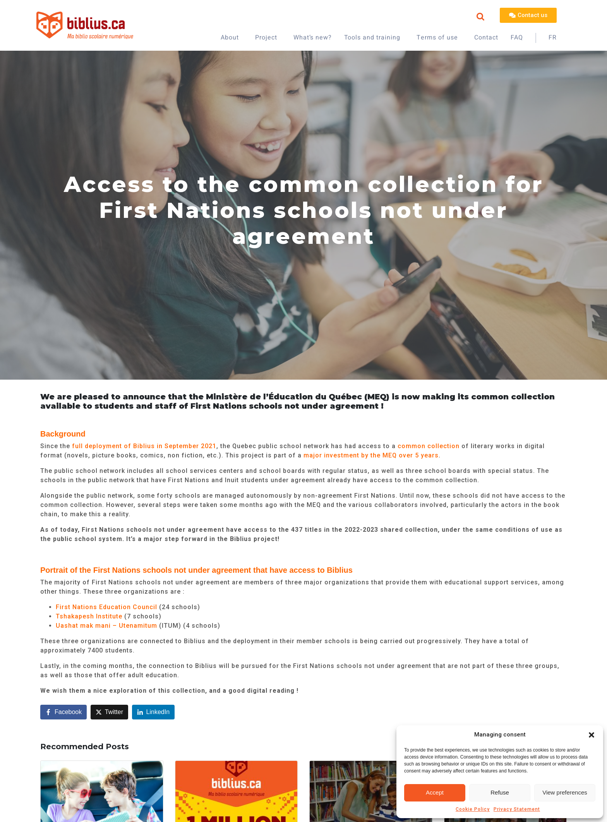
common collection (428, 446)
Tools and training (372, 37)
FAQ (517, 37)
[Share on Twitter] (109, 712)
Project (266, 37)
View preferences (564, 792)
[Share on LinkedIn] (153, 712)
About (230, 37)
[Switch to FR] (553, 38)
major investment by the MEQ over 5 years (371, 455)
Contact (486, 37)
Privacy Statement (517, 809)
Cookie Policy (473, 809)
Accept (435, 792)
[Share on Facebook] (63, 712)
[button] (591, 735)
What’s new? (312, 37)
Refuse (499, 792)
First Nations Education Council (106, 607)
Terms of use (437, 37)
